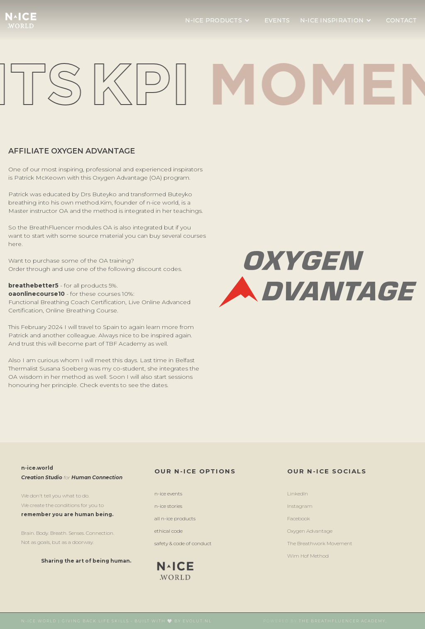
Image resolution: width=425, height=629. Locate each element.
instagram (300, 506)
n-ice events (168, 493)
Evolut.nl (197, 621)
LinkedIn (297, 493)
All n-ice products (174, 518)
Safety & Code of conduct (183, 543)
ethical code (168, 531)
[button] (219, 20)
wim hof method (308, 556)
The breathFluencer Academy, (343, 621)
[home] (21, 20)
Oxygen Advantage (309, 531)
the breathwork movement (319, 543)
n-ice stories (168, 506)
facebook (298, 518)
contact (401, 20)
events (277, 20)
